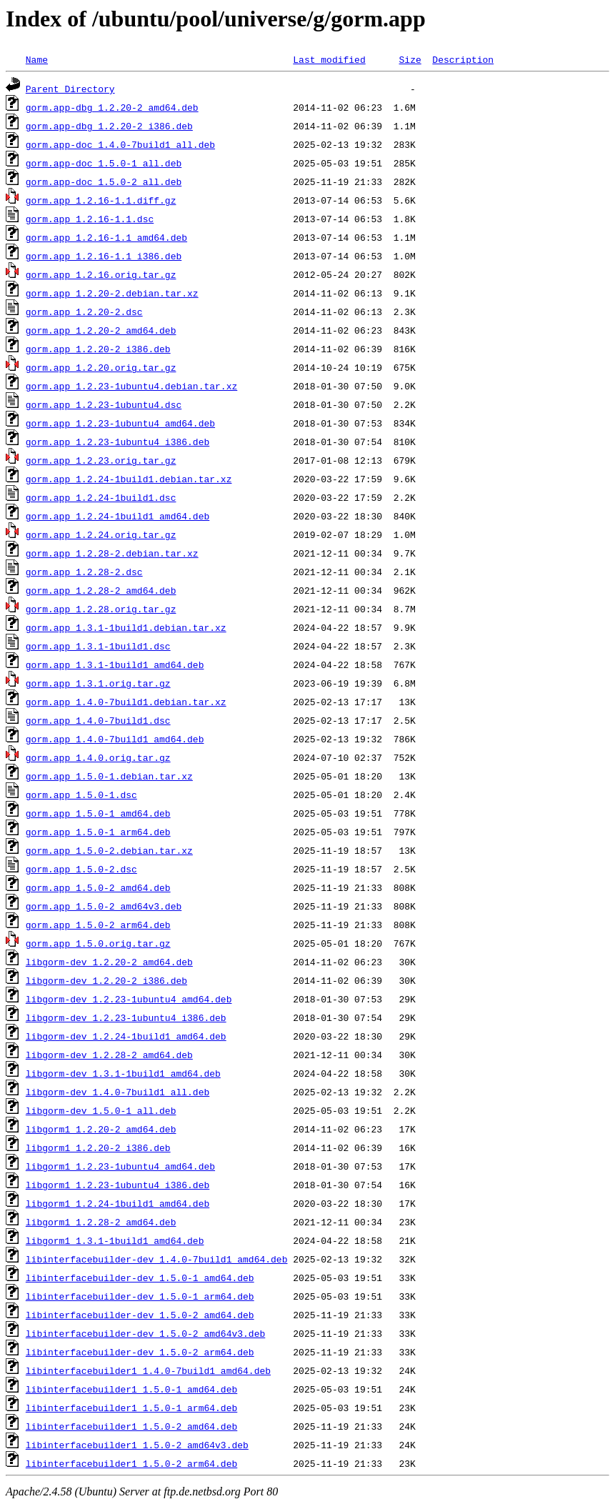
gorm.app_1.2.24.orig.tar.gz (101, 534)
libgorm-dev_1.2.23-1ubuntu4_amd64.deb (129, 998)
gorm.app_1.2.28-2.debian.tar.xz (112, 553)
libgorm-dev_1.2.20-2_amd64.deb (109, 961)
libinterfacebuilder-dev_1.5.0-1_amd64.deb (140, 1277)
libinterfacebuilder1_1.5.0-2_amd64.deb (131, 1426)
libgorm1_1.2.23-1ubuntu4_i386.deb (117, 1184)
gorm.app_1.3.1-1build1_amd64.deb (115, 664)
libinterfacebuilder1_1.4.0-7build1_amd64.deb (148, 1370)
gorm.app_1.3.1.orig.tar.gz (98, 683)
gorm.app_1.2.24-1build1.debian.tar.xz (129, 478)
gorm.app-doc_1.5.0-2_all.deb (103, 181)
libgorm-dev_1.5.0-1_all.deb (101, 1110)
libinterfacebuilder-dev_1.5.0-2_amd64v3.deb (145, 1333)
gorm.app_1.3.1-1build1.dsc (98, 645)
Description (463, 59)
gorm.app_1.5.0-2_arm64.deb (98, 924)
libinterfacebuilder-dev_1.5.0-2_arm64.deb (140, 1351)
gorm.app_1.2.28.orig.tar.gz (101, 608)
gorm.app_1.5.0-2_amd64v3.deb (103, 906)
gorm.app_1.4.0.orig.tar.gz (98, 757)
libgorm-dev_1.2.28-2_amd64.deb (109, 1054)
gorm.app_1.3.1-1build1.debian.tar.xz (126, 627)
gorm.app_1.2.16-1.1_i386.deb (103, 255)
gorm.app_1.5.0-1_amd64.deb (98, 813)
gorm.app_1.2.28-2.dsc (84, 571)
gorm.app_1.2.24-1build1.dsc (101, 497)
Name (37, 59)
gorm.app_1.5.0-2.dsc (81, 868)
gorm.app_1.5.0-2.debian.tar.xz (109, 850)
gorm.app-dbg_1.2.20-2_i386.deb (109, 125)
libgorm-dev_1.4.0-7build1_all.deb (117, 1091)
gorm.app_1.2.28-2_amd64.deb (101, 590)
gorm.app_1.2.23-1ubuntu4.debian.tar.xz (131, 385)
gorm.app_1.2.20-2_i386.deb (98, 348)
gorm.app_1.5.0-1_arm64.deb (98, 831)
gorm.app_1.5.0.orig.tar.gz (98, 943)
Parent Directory (70, 88)
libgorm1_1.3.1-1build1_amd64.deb (115, 1240)
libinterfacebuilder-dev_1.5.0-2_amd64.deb (140, 1314)
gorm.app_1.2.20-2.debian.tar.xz (112, 293)
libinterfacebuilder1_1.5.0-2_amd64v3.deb (137, 1444)
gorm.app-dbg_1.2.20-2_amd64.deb (112, 107)
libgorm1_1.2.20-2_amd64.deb (101, 1128)
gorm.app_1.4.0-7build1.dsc (98, 720)
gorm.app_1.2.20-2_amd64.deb (101, 330)
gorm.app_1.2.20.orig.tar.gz (101, 367)
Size (410, 59)
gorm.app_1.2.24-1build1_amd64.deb (117, 515)
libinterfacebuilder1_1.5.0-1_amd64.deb (131, 1389)
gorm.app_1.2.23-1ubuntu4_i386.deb (117, 441)
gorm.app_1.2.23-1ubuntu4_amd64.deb (120, 423)
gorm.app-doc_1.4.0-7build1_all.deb (120, 144)
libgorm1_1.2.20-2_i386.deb (98, 1147)
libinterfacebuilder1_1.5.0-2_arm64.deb (131, 1463)
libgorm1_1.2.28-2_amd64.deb (101, 1221)
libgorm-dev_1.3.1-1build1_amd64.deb (123, 1073)
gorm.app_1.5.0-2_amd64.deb (98, 887)
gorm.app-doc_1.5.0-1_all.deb (103, 162)
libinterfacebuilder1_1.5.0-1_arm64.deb (131, 1407)
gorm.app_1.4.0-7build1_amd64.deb (115, 738)
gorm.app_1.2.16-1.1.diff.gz (101, 200)
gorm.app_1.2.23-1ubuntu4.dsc (103, 404)
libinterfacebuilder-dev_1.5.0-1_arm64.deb (140, 1296)
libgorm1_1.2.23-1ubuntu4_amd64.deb (120, 1166)
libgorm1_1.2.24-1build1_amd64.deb (117, 1203)
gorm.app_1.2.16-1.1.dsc (90, 218)
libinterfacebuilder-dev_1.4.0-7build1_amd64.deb (157, 1258)
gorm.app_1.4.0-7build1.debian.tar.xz (126, 701)
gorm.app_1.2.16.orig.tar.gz (101, 274)
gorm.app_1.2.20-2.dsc (84, 311)
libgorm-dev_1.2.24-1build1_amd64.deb (126, 1036)
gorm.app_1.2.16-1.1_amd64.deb (106, 237)
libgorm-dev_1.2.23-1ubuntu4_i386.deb (126, 1017)
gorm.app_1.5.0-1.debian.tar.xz (109, 776)
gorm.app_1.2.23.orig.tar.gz (101, 460)
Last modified (329, 59)
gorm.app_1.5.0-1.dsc (81, 794)
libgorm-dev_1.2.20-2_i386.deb (106, 980)
